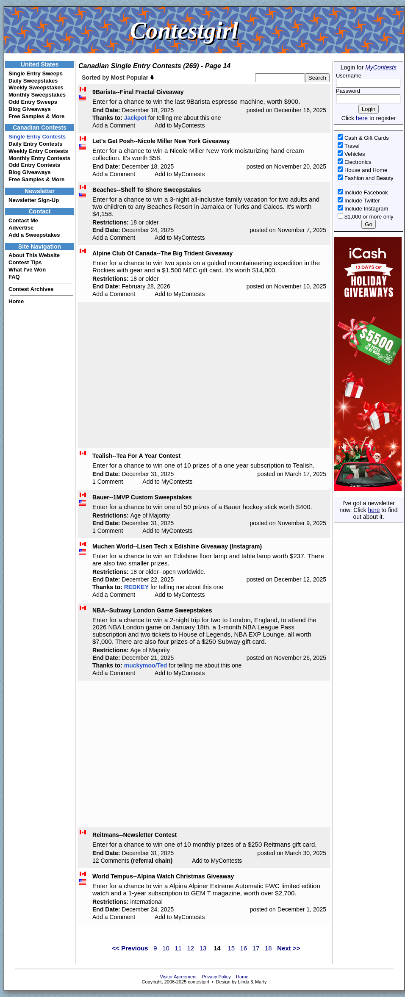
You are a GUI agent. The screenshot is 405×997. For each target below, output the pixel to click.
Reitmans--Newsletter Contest (134, 834)
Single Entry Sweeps (35, 73)
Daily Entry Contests (35, 144)
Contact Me (23, 220)
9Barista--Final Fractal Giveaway (138, 92)
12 (190, 948)
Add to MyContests (180, 125)
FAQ (14, 277)
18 (268, 948)
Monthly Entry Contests (39, 158)
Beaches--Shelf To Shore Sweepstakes (146, 189)
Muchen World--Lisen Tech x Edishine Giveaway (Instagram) (177, 546)
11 (178, 948)
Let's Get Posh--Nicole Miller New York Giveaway (161, 141)
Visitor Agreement (178, 976)
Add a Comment (113, 125)
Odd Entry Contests (34, 165)
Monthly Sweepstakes (37, 94)
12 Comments (110, 860)
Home (16, 301)
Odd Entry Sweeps (32, 102)
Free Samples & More (36, 116)
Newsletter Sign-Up (33, 200)
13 (203, 948)
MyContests (381, 67)
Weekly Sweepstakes (36, 87)
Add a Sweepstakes (34, 235)
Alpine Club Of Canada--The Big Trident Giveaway (162, 253)
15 (231, 948)
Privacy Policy (216, 976)
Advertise (20, 227)
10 (165, 948)
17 (256, 948)
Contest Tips (25, 262)
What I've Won (27, 269)
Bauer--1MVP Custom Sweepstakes (142, 497)
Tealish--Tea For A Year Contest (136, 455)
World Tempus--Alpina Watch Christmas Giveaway (163, 876)
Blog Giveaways (29, 109)
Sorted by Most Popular (118, 77)
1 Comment (107, 481)
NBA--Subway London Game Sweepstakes (152, 610)
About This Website (34, 255)
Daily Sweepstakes (33, 81)
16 (243, 948)
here (362, 118)
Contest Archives (30, 289)
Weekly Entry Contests (38, 151)
